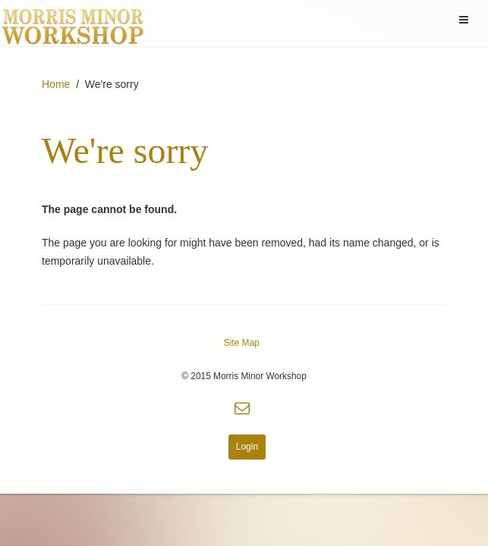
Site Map (242, 342)
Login (247, 446)
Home (56, 84)
